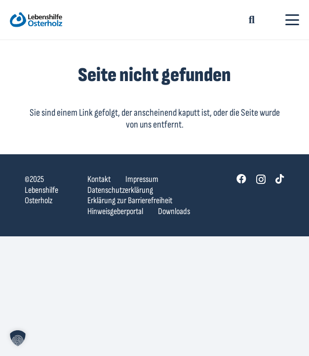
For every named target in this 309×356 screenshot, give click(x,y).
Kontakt (99, 179)
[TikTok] (279, 179)
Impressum (141, 179)
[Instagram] (261, 179)
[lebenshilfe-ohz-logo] (36, 19)
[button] (252, 19)
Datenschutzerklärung (120, 190)
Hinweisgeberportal (115, 211)
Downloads (174, 211)
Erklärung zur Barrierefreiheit (129, 200)
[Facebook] (241, 179)
